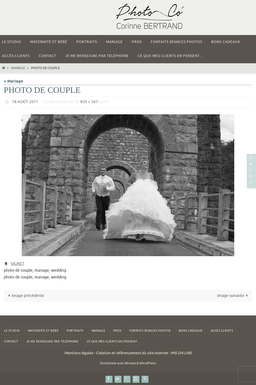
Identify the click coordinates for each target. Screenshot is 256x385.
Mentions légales (78, 353)
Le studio (12, 331)
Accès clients (222, 331)
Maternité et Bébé (43, 331)
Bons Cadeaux (191, 331)
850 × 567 (89, 101)
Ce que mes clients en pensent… (113, 341)
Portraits (75, 331)
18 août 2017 (25, 101)
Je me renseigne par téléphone (52, 341)
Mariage (18, 68)
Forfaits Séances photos (150, 331)
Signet (17, 263)
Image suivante (233, 295)
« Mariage (13, 81)
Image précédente (25, 295)
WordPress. (147, 363)
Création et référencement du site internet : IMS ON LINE (144, 353)
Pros (117, 331)
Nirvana (130, 363)
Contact (11, 341)
